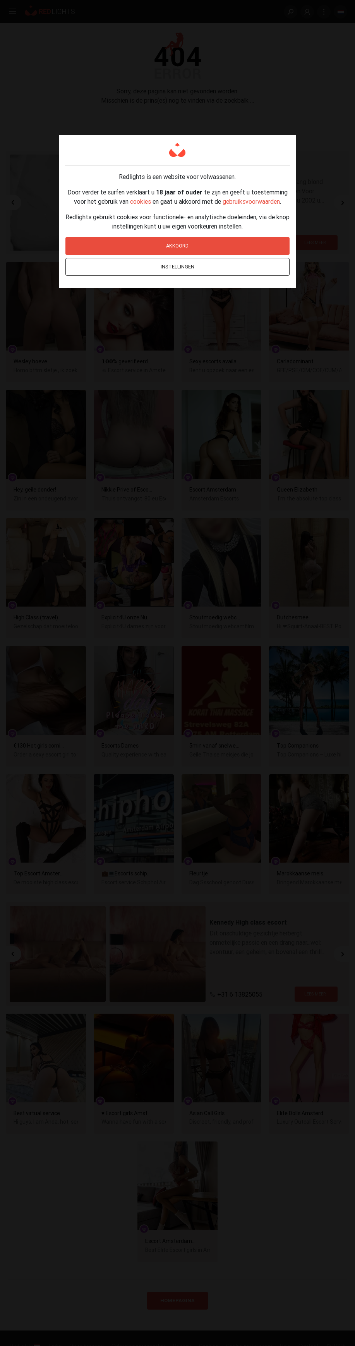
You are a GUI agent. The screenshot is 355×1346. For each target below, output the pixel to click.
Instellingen (177, 266)
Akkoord (177, 245)
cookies (140, 201)
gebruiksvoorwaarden (251, 201)
